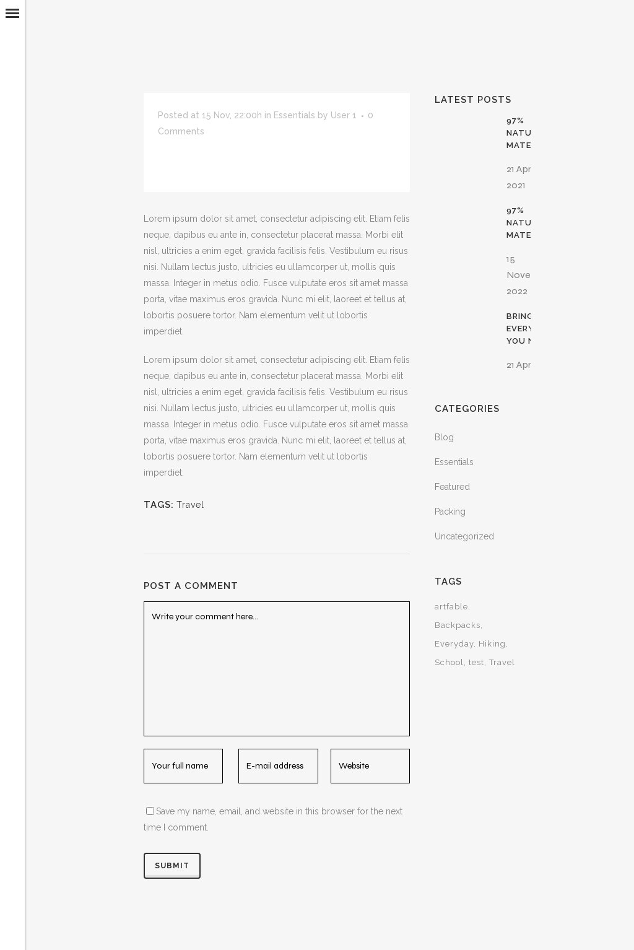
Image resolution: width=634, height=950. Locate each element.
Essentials (294, 115)
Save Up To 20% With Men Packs (292, 159)
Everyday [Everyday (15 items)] (454, 643)
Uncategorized (464, 536)
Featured (452, 487)
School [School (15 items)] (449, 662)
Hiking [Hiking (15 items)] (492, 643)
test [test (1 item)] (476, 662)
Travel (190, 505)
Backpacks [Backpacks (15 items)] (457, 625)
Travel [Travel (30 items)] (502, 662)
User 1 (344, 115)
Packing (450, 511)
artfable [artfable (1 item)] (451, 606)
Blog (444, 437)
